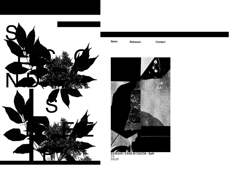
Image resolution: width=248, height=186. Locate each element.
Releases (135, 42)
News (114, 41)
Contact (160, 42)
